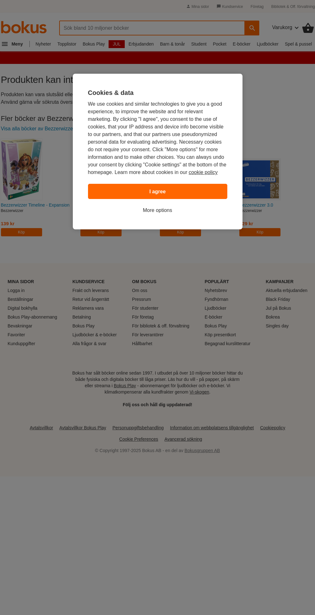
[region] (158, 151)
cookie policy (203, 172)
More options (157, 210)
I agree (157, 191)
